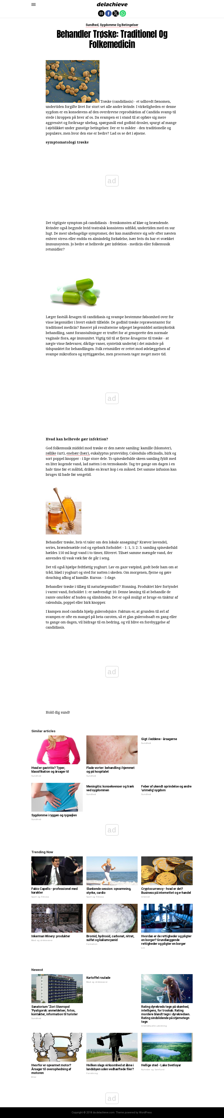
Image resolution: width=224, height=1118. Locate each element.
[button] (33, 4)
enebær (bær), (78, 453)
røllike (51, 453)
